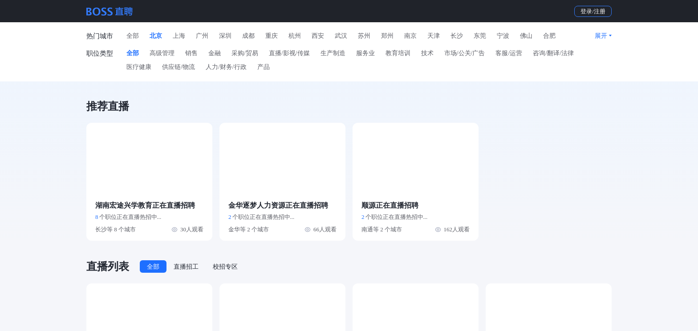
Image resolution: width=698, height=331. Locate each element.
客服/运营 (508, 53)
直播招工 (186, 266)
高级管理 (162, 53)
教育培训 (398, 53)
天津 (433, 35)
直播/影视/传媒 (289, 53)
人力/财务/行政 (226, 67)
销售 (191, 53)
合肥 (549, 35)
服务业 (365, 53)
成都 (248, 35)
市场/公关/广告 (464, 53)
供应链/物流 (178, 67)
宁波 (503, 35)
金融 (214, 53)
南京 (410, 35)
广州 (202, 35)
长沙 (456, 35)
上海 (179, 35)
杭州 (294, 35)
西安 (318, 35)
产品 (263, 67)
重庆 (271, 35)
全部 (132, 35)
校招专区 (225, 266)
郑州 (387, 35)
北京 (156, 35)
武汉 (341, 35)
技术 (427, 53)
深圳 (225, 35)
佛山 (526, 35)
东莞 (480, 35)
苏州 (364, 35)
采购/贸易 (244, 53)
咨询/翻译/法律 (553, 53)
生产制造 (333, 53)
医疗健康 (138, 67)
